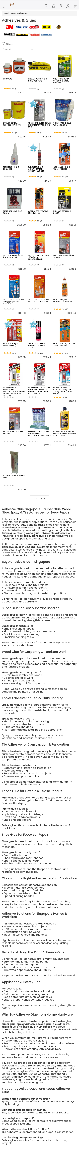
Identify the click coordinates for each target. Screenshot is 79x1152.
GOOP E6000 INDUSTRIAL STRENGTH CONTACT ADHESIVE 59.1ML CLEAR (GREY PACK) (39, 390)
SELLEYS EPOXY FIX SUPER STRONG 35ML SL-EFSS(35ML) (13, 301)
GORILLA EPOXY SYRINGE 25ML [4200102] (38, 212)
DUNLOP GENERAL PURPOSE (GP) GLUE (12, 124)
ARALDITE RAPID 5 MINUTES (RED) (11, 344)
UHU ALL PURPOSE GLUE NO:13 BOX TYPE (38, 80)
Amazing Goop (65, 1065)
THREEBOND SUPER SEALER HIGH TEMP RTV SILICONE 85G (39, 125)
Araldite (22, 1074)
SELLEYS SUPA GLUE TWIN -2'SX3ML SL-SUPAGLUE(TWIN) (38, 257)
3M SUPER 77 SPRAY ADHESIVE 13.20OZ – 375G (36, 345)
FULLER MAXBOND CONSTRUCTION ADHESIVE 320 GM (36, 169)
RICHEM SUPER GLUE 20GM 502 (11, 168)
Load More (39, 498)
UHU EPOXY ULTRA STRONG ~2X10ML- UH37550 (61, 81)
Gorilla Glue (9, 1074)
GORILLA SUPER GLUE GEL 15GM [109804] (64, 344)
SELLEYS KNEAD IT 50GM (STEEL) (63, 256)
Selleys (51, 1065)
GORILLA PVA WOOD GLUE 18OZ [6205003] (63, 300)
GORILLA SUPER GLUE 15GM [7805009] (62, 168)
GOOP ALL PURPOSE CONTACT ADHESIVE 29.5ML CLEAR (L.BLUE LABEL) (62, 390)
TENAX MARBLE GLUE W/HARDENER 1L (62, 124)
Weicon (6, 1076)
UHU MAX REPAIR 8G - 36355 (62, 212)
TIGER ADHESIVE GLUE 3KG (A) (12, 212)
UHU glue (10, 1068)
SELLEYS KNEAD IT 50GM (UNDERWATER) (13, 256)
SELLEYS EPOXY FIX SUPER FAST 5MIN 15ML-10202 (38, 300)
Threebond (58, 1074)
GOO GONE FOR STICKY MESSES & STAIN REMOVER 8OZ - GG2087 (64, 433)
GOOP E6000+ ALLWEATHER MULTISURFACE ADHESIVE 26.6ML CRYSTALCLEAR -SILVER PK (14, 391)
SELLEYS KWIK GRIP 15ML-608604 (14, 432)
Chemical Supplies (20, 13)
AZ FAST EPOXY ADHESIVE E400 (14, 476)
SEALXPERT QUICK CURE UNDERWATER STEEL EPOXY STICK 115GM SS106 (39, 433)
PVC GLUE (7, 79)
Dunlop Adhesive (39, 1074)
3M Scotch (38, 1065)
